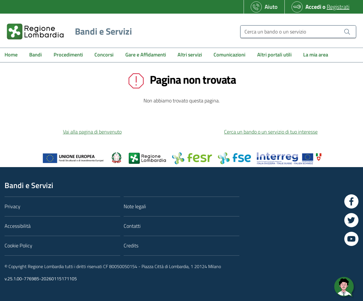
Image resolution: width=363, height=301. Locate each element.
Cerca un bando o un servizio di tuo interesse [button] (271, 132)
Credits (131, 245)
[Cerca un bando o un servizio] (298, 31)
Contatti (132, 226)
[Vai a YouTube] (351, 239)
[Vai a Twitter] (351, 220)
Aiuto (271, 6)
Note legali (135, 206)
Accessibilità (18, 226)
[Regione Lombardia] (67, 31)
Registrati (338, 6)
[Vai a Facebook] (351, 201)
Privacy (12, 206)
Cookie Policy (18, 245)
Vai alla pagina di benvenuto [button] (92, 132)
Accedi (313, 6)
